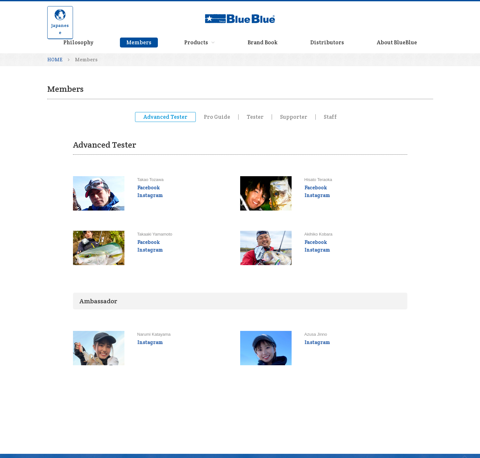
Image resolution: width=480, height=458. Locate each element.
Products (199, 42)
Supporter (293, 117)
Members (138, 42)
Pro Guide (217, 117)
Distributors (327, 42)
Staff (330, 117)
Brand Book (262, 42)
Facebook (148, 188)
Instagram (150, 195)
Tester (255, 117)
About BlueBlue (397, 42)
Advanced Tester (165, 116)
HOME (54, 59)
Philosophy (78, 42)
